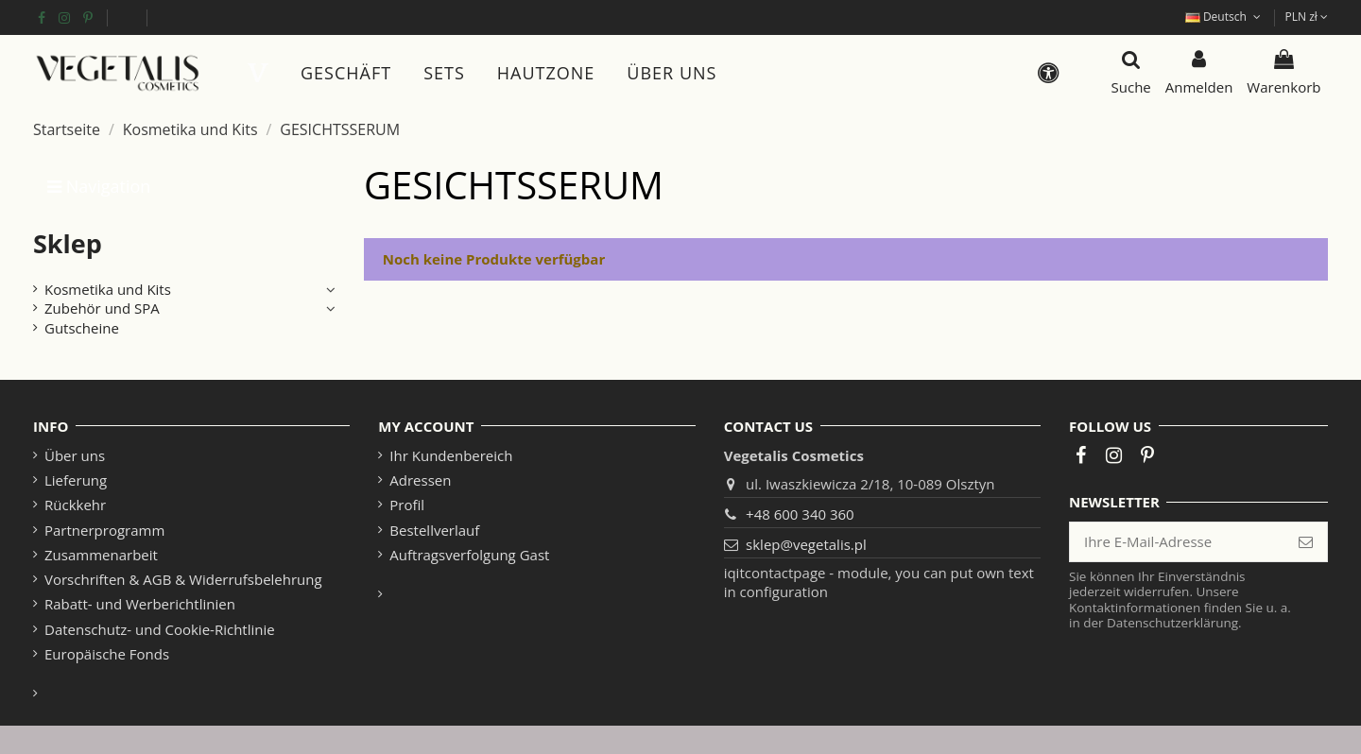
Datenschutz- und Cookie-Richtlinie (159, 629)
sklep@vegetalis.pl (806, 544)
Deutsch (1225, 17)
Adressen (420, 480)
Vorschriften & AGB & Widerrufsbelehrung (183, 579)
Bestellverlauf (434, 530)
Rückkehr (75, 504)
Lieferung (75, 480)
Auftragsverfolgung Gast (469, 554)
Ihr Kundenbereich (450, 455)
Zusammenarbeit (101, 554)
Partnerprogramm (104, 530)
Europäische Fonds (126, 17)
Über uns (74, 455)
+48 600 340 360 (800, 514)
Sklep (67, 243)
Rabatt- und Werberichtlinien (139, 603)
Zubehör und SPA (102, 308)
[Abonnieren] (1305, 542)
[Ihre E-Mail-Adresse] (1177, 542)
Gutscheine (81, 327)
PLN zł (1306, 17)
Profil (406, 504)
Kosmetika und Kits (107, 289)
